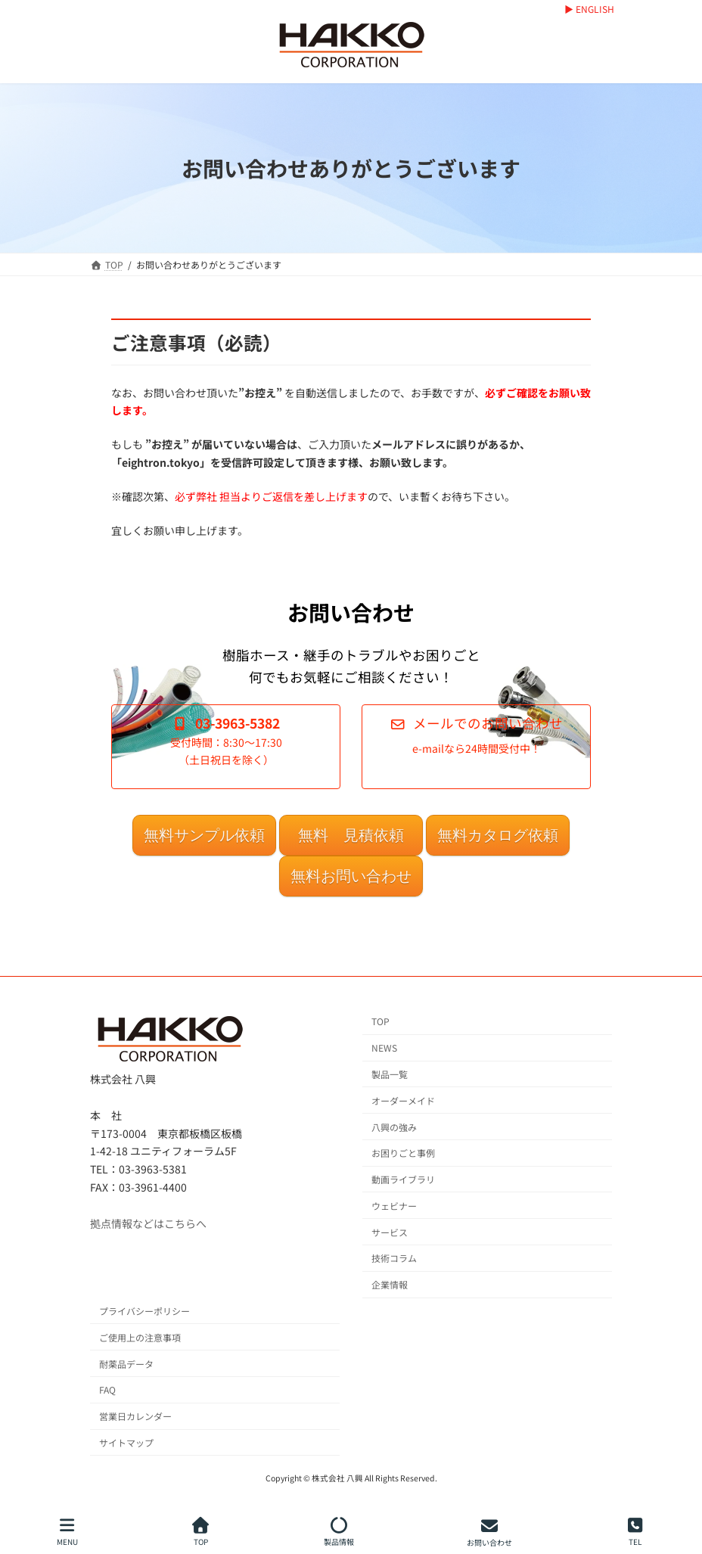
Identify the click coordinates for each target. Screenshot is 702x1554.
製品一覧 (389, 1074)
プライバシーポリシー (144, 1310)
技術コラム (394, 1257)
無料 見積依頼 (351, 835)
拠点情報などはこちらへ (148, 1222)
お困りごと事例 (403, 1152)
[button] (225, 746)
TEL (635, 1531)
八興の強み (394, 1126)
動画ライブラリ (403, 1179)
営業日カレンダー (135, 1415)
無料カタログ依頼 (497, 835)
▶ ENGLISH (589, 9)
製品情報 (339, 1531)
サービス (389, 1231)
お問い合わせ (489, 1531)
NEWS (384, 1047)
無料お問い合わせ (351, 876)
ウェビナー (394, 1205)
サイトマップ (126, 1442)
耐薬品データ (126, 1363)
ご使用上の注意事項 (140, 1337)
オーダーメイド (403, 1099)
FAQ (107, 1389)
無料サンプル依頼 (204, 835)
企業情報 (389, 1284)
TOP (380, 1021)
